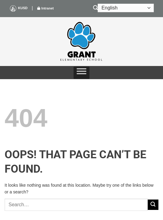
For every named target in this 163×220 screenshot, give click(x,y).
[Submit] (153, 205)
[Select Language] (126, 8)
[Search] (96, 8)
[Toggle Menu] (81, 72)
